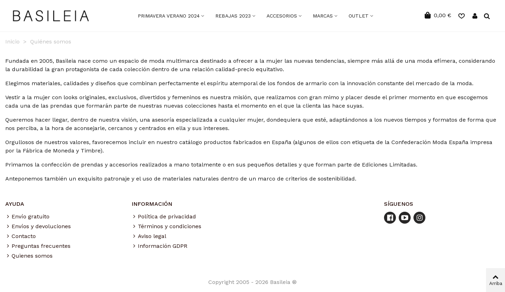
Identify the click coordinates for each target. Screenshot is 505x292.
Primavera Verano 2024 (169, 16)
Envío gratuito (27, 216)
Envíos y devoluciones (38, 226)
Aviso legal (149, 236)
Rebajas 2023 (233, 16)
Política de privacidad (164, 216)
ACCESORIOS (282, 16)
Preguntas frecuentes (37, 246)
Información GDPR (159, 246)
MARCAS (323, 16)
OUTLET (359, 16)
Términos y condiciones (166, 226)
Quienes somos (29, 256)
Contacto (20, 236)
